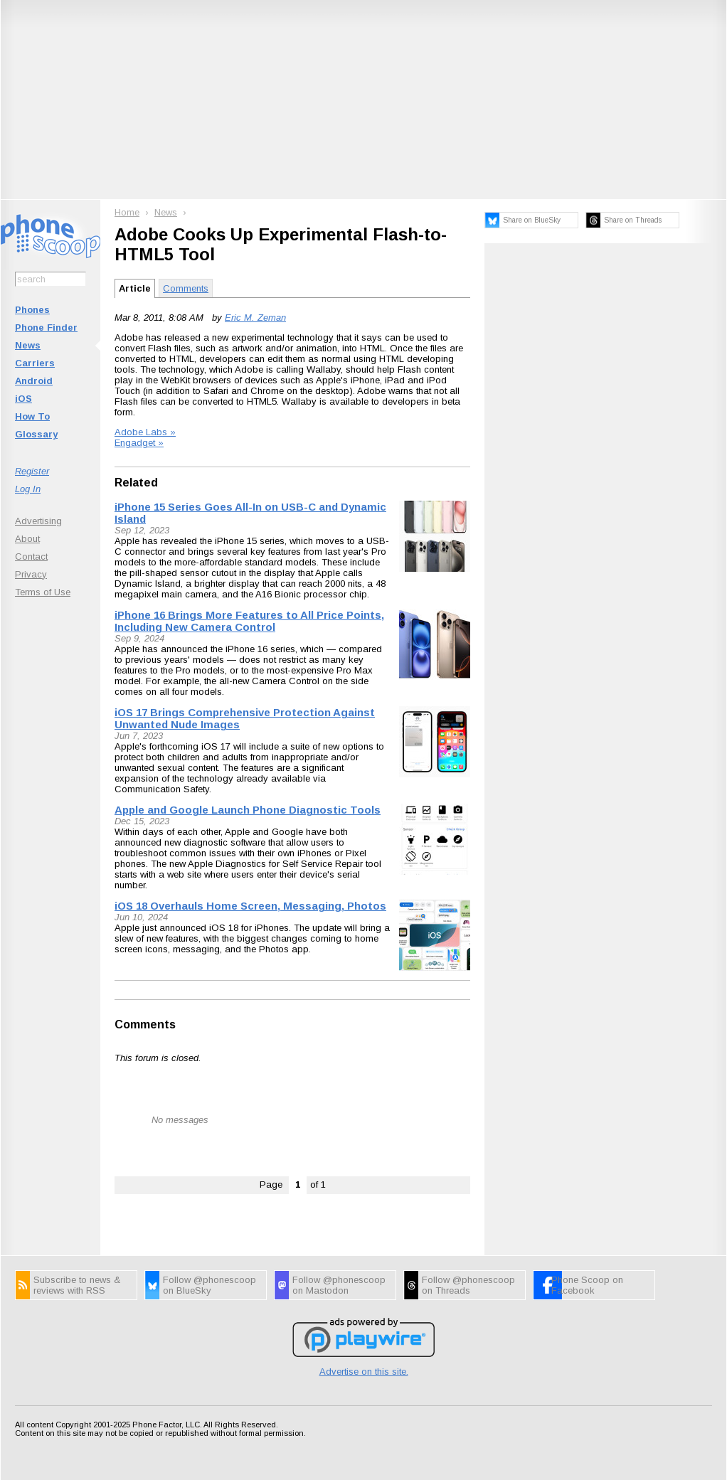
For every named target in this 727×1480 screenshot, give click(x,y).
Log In (28, 489)
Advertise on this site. (363, 1371)
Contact (31, 556)
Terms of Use (42, 592)
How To (32, 416)
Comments (185, 288)
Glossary (36, 434)
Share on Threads (633, 220)
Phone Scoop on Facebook (587, 1285)
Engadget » (139, 442)
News (28, 345)
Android (34, 381)
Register (32, 471)
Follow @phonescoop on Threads (468, 1285)
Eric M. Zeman (255, 317)
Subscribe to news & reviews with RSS (76, 1285)
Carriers (35, 363)
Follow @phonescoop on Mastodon (339, 1285)
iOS (23, 398)
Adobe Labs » (145, 432)
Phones (32, 309)
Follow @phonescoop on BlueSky (209, 1285)
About (27, 538)
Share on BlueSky (532, 220)
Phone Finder (46, 327)
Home (127, 212)
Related (136, 483)
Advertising (38, 521)
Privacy (31, 574)
